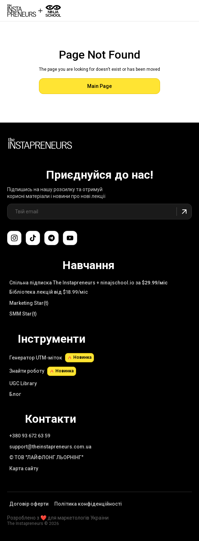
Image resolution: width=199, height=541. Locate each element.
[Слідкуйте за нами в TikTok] (33, 238)
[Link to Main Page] (40, 144)
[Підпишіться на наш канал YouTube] (70, 238)
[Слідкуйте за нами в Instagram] (14, 238)
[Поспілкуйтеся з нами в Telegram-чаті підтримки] (51, 238)
